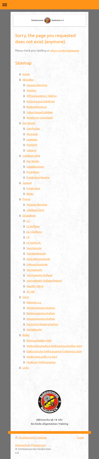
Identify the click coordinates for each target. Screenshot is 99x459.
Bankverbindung (36, 106)
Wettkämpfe (34, 329)
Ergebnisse (33, 188)
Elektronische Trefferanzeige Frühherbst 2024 (54, 351)
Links (25, 367)
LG (27, 221)
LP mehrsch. (33, 242)
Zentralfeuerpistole (38, 258)
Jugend (27, 182)
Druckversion (25, 437)
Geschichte (33, 128)
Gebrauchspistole (37, 264)
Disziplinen (29, 215)
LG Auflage (33, 226)
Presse (26, 199)
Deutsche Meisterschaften (42, 324)
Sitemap (42, 437)
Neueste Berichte (36, 85)
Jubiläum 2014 (31, 155)
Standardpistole (36, 253)
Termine (31, 90)
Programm (32, 171)
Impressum (39, 445)
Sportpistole (33, 248)
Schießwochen (35, 166)
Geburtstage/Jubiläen (39, 112)
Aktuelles (28, 79)
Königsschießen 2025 (39, 340)
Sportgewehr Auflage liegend (44, 280)
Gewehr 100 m (34, 286)
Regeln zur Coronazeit (39, 117)
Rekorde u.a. (33, 302)
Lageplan (32, 139)
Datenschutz (23, 445)
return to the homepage (64, 50)
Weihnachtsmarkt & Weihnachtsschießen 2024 (54, 345)
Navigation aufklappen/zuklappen (49, 4)
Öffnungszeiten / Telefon (41, 95)
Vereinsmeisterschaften (40, 307)
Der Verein (28, 123)
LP (27, 237)
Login (80, 437)
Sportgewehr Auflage (39, 275)
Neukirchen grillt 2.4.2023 (41, 356)
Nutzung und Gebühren (40, 101)
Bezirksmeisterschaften (40, 313)
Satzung (31, 150)
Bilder (30, 193)
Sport (25, 297)
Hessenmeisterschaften (40, 318)
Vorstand (32, 134)
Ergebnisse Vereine (38, 177)
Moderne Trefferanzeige (41, 362)
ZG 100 (30, 291)
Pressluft (31, 144)
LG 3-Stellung (34, 231)
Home (26, 74)
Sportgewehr (34, 269)
